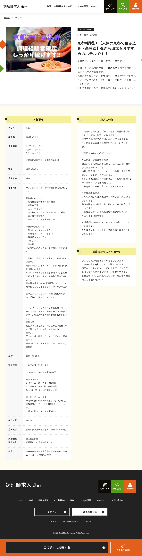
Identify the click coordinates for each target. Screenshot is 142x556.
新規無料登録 (90, 512)
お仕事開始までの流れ (63, 6)
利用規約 (87, 521)
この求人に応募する (57, 547)
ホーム (21, 500)
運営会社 (54, 521)
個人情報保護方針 (71, 521)
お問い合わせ (118, 500)
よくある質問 (82, 6)
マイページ (95, 6)
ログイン (52, 512)
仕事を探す (43, 500)
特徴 (49, 6)
